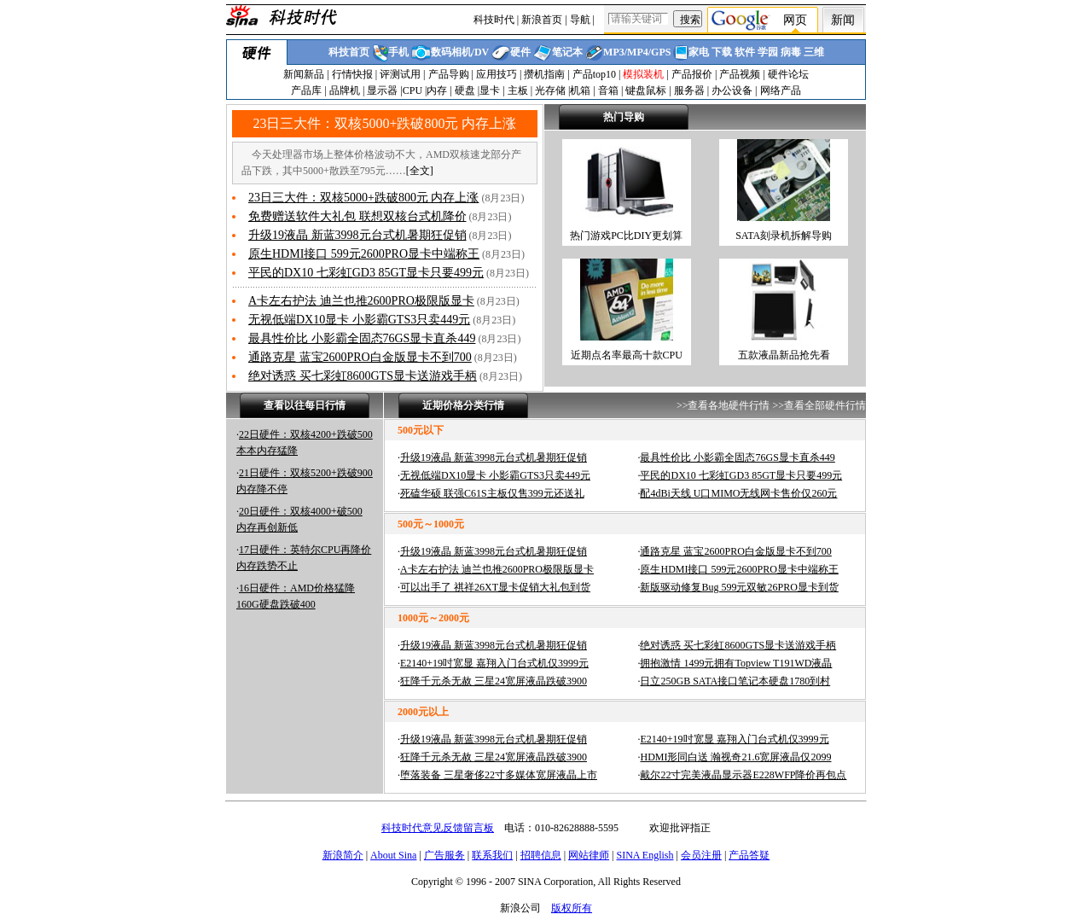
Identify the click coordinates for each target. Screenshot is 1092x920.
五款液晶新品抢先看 (784, 355)
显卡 (489, 90)
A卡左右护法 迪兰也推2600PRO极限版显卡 (361, 300)
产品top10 (594, 74)
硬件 (520, 52)
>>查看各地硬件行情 (723, 405)
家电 (698, 52)
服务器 (689, 90)
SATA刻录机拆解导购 (783, 236)
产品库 (306, 90)
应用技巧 (496, 74)
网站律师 (588, 855)
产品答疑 (749, 855)
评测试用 (400, 74)
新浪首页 (541, 20)
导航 (580, 20)
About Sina (393, 855)
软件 (745, 52)
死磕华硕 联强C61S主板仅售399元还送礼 (492, 493)
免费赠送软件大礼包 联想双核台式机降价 (357, 216)
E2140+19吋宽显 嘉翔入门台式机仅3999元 (494, 663)
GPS (661, 52)
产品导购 (448, 74)
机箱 (580, 90)
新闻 (843, 20)
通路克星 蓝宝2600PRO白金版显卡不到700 (360, 357)
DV (481, 52)
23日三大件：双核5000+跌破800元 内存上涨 (384, 123)
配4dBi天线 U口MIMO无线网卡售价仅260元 (738, 493)
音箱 (608, 90)
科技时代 (493, 20)
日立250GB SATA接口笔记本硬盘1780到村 (735, 681)
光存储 (550, 90)
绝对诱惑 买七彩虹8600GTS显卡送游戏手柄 (362, 376)
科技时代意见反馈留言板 (437, 828)
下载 (722, 52)
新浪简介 (342, 855)
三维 (814, 52)
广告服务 (444, 855)
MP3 (613, 52)
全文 (420, 171)
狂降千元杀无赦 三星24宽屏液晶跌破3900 (493, 681)
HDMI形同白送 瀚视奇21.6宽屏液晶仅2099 (735, 757)
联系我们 (492, 855)
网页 (795, 20)
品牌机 (344, 90)
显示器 (382, 90)
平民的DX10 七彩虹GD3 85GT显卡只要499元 (366, 272)
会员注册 (701, 855)
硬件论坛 (788, 74)
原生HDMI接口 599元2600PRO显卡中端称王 (363, 253)
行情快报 (352, 74)
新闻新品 (303, 74)
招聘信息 (540, 855)
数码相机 (451, 52)
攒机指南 (544, 74)
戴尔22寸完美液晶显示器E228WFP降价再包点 (743, 775)
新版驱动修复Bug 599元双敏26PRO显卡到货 (739, 587)
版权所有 (571, 908)
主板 (518, 90)
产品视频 (739, 74)
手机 (398, 52)
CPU (412, 90)
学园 (768, 52)
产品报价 (691, 74)
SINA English (644, 855)
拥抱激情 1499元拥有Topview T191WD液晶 (736, 663)
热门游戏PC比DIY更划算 (626, 236)
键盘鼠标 (645, 90)
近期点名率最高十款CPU (626, 355)
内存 (437, 90)
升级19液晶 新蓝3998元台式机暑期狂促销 (357, 235)
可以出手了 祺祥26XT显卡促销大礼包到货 (495, 587)
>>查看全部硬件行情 (819, 405)
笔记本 (567, 52)
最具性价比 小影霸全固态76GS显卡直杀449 (361, 338)
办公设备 (732, 90)
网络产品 (780, 90)
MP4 (637, 52)
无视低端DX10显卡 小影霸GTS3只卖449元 (359, 319)
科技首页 (348, 52)
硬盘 (465, 90)
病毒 (791, 52)
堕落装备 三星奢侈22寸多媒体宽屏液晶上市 (498, 775)
